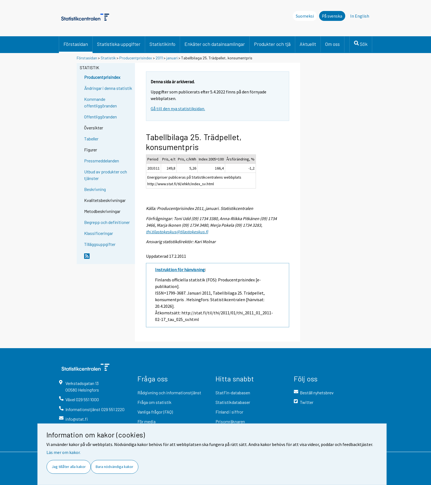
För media (146, 421)
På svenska (332, 16)
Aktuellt (308, 44)
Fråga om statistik (154, 402)
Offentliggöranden (100, 116)
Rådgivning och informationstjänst (169, 392)
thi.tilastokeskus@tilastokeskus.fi (177, 231)
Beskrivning (95, 189)
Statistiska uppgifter (118, 44)
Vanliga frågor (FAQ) (155, 411)
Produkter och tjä (272, 44)
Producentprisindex (135, 58)
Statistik (108, 58)
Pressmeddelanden (101, 160)
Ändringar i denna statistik (108, 88)
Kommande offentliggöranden (100, 102)
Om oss (332, 44)
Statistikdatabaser (233, 402)
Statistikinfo (162, 44)
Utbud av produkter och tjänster (105, 175)
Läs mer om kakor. (63, 452)
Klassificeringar (98, 233)
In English (359, 16)
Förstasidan (75, 44)
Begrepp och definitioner (107, 222)
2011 (159, 58)
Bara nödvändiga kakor (114, 466)
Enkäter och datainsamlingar (214, 44)
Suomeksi (305, 16)
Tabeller (91, 138)
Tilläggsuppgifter (99, 244)
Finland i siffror (229, 411)
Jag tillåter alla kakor (69, 466)
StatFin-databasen (233, 392)
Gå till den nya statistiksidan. (178, 108)
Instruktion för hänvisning (180, 269)
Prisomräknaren (230, 421)
